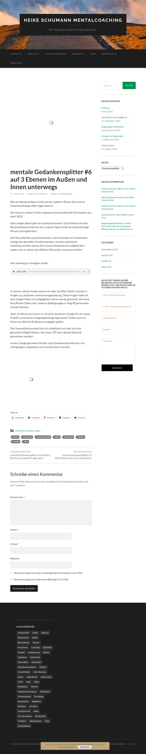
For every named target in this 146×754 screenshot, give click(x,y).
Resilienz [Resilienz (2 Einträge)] (22, 706)
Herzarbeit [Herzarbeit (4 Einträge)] (36, 662)
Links (93, 54)
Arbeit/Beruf (21, 430)
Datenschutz (109, 54)
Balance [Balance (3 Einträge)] (45, 632)
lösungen (68, 437)
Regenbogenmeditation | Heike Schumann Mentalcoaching (116, 224)
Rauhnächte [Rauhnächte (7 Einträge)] (23, 701)
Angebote (77, 54)
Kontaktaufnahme (56, 54)
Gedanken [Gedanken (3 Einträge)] (22, 657)
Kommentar (17, 497)
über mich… (33, 54)
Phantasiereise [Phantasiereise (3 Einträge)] (24, 696)
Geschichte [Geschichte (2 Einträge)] (35, 657)
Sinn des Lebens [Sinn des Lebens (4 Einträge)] (25, 716)
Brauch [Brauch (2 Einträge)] (36, 642)
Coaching (27, 437)
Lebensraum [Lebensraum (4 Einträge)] (46, 677)
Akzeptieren (84, 747)
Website (14, 558)
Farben (104, 261)
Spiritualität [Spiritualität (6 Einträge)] (40, 716)
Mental (81, 437)
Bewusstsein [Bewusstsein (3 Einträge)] (23, 637)
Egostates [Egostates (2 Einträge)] (47, 647)
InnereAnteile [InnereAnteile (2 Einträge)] (24, 672)
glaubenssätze (43, 437)
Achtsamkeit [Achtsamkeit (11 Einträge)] (23, 632)
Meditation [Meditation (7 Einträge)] (23, 686)
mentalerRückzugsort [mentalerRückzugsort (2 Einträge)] (27, 691)
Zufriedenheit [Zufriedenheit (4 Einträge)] (24, 726)
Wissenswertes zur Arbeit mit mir (117, 229)
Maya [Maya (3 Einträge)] (36, 682)
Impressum (16, 63)
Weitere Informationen (67, 747)
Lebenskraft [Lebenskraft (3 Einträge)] (32, 677)
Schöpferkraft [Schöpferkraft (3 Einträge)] (24, 711)
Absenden (117, 367)
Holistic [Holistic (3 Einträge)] (43, 667)
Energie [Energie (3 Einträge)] (21, 652)
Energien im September (112, 136)
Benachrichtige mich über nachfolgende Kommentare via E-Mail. (48, 572)
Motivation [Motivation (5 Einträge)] (45, 691)
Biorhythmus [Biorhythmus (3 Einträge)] (23, 642)
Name (14, 529)
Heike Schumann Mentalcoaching (73, 20)
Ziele (26, 442)
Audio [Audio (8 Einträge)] (35, 632)
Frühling (105, 108)
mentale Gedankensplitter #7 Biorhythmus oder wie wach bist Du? (72, 455)
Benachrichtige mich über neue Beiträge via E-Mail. (41, 579)
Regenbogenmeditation (112, 126)
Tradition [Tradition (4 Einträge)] (22, 721)
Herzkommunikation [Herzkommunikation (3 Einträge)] (27, 667)
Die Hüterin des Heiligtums (114, 117)
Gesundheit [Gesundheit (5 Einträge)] (23, 662)
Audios (31, 430)
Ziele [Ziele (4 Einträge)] (47, 721)
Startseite (16, 54)
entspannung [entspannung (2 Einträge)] (33, 652)
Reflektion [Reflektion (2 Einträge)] (36, 701)
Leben (37, 430)
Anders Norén (117, 744)
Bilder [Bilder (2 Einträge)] (35, 637)
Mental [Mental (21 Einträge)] (34, 686)
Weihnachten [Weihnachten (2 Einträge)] (35, 721)
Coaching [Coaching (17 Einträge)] (36, 647)
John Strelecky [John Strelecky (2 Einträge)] (40, 672)
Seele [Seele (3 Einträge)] (36, 711)
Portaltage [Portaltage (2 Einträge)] (38, 696)
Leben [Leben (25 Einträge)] (20, 677)
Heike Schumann (37, 194)
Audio (15, 437)
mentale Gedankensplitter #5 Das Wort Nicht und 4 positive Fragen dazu (30, 455)
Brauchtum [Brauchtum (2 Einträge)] (23, 647)
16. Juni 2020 (17, 194)
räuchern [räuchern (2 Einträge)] (33, 706)
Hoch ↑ (132, 744)
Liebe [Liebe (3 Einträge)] (20, 682)
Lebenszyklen (107, 145)
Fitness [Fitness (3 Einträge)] (46, 652)
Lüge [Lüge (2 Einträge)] (28, 682)
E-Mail (14, 544)
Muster (16, 442)
